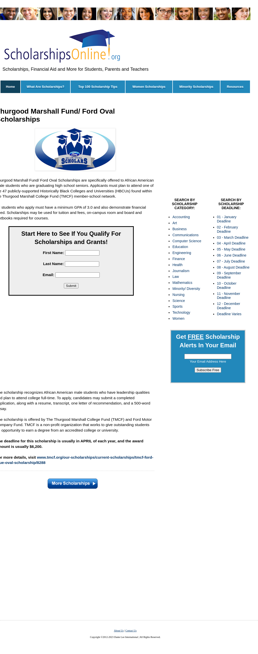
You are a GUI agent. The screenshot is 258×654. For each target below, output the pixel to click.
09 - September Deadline (229, 275)
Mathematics (182, 283)
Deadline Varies (229, 314)
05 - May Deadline (231, 249)
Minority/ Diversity (186, 289)
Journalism (180, 271)
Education (180, 247)
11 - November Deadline (228, 296)
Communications (185, 235)
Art (174, 223)
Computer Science (186, 241)
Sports (177, 306)
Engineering (181, 253)
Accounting (181, 217)
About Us (119, 630)
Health (177, 265)
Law (175, 277)
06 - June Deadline (231, 255)
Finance (178, 259)
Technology (181, 312)
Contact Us (131, 630)
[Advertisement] (207, 147)
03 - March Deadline (232, 237)
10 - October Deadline (226, 285)
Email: (48, 275)
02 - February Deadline (227, 229)
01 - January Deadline (226, 219)
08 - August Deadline (233, 267)
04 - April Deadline (231, 243)
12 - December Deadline (228, 306)
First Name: (53, 253)
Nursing (178, 295)
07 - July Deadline (231, 261)
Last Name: (53, 264)
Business (179, 229)
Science (178, 301)
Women (178, 318)
